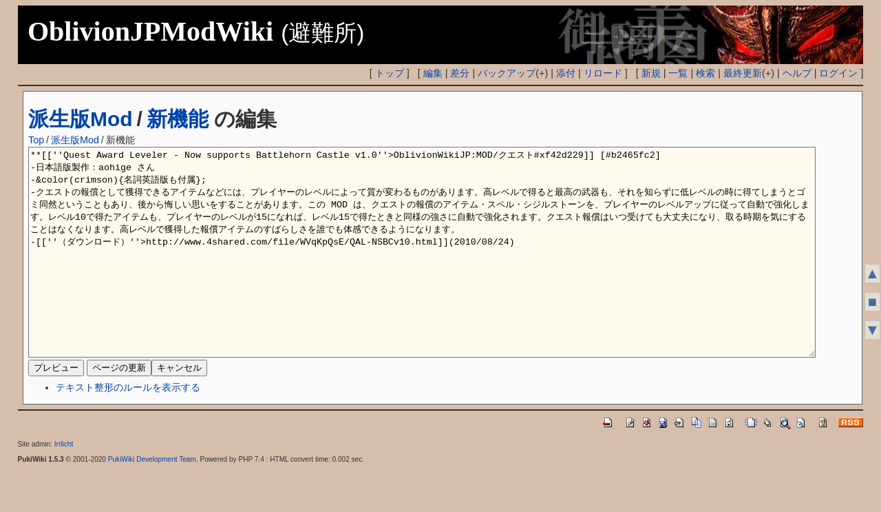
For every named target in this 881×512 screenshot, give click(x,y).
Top (36, 139)
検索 (705, 73)
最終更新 (742, 73)
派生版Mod (80, 118)
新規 (651, 73)
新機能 (178, 118)
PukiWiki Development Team (152, 500)
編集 (433, 73)
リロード (603, 73)
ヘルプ (797, 73)
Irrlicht (63, 485)
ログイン (838, 73)
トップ (389, 73)
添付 (565, 73)
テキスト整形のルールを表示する (128, 428)
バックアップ (506, 73)
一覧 (678, 73)
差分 (459, 73)
